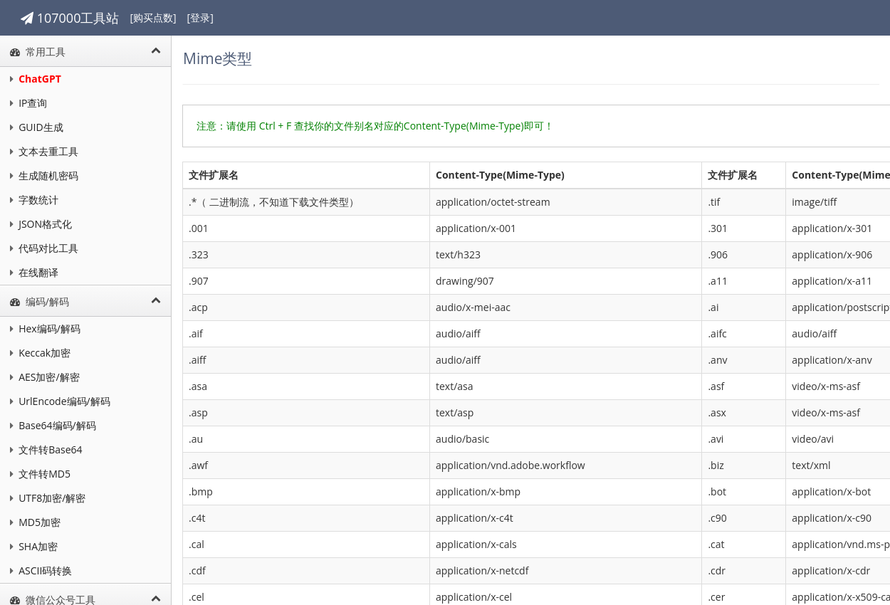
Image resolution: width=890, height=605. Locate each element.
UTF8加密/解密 (47, 498)
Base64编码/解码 (53, 425)
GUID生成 (36, 127)
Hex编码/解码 (45, 328)
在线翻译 (34, 272)
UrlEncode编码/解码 (60, 401)
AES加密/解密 (45, 377)
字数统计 (34, 199)
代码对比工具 (44, 248)
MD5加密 (35, 522)
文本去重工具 (44, 151)
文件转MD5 (40, 473)
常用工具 (89, 51)
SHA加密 (34, 546)
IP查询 (28, 103)
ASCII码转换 (41, 570)
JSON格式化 (41, 224)
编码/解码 (89, 301)
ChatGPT (35, 78)
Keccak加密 (40, 352)
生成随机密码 (44, 175)
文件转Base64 (46, 449)
